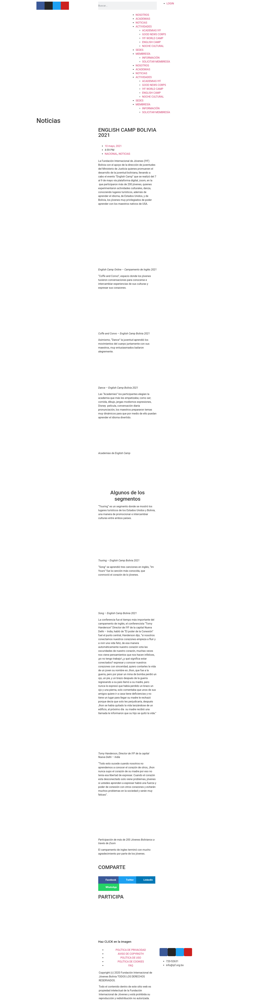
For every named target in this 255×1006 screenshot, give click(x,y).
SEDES (139, 49)
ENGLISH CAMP (151, 42)
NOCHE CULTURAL (153, 46)
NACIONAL (111, 153)
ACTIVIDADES (144, 26)
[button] (108, 880)
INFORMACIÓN (151, 57)
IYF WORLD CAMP (152, 38)
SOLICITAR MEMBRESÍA (156, 61)
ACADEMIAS (143, 18)
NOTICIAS (141, 22)
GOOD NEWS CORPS (154, 34)
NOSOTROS (142, 14)
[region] (127, 921)
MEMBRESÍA (143, 53)
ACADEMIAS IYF (151, 30)
